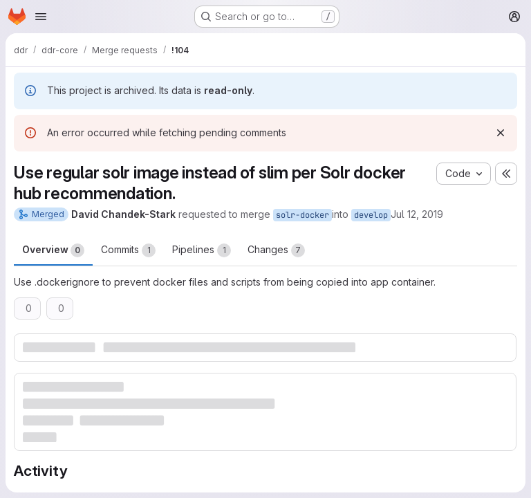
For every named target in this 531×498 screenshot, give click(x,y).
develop (371, 215)
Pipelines (201, 250)
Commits (128, 250)
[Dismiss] (500, 132)
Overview (53, 250)
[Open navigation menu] (41, 17)
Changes (276, 250)
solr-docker (302, 215)
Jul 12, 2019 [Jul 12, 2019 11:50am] (417, 214)
